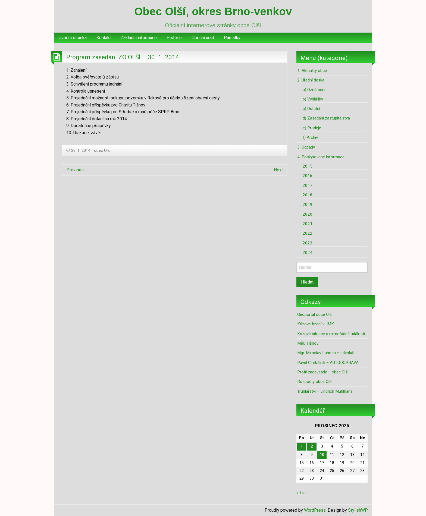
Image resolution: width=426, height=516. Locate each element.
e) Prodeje (312, 127)
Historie (174, 37)
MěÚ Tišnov (307, 343)
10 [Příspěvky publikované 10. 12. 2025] (322, 454)
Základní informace (139, 37)
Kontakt (103, 37)
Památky (232, 37)
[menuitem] (72, 38)
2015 (307, 166)
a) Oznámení (314, 89)
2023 (307, 243)
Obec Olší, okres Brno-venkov (213, 11)
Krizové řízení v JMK (315, 324)
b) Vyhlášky (313, 99)
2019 (307, 204)
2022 (307, 233)
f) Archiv (310, 137)
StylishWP (358, 510)
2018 (307, 195)
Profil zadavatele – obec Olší (322, 372)
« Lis (301, 492)
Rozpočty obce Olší (314, 381)
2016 (307, 175)
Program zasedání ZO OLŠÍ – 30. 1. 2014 (122, 57)
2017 (307, 185)
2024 (307, 252)
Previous (75, 169)
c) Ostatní (311, 108)
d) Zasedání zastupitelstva (326, 118)
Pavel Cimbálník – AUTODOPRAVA (328, 362)
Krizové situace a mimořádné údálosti (331, 333)
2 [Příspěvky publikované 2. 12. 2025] (312, 446)
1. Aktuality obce (312, 70)
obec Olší (102, 150)
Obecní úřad (203, 37)
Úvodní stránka (73, 37)
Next (278, 169)
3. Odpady (306, 147)
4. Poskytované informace (320, 157)
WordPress (315, 510)
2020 (307, 214)
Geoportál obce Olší (315, 314)
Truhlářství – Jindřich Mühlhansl (325, 391)
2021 (307, 223)
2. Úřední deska (310, 80)
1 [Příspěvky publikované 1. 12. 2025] (301, 446)
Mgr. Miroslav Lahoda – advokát (326, 352)
